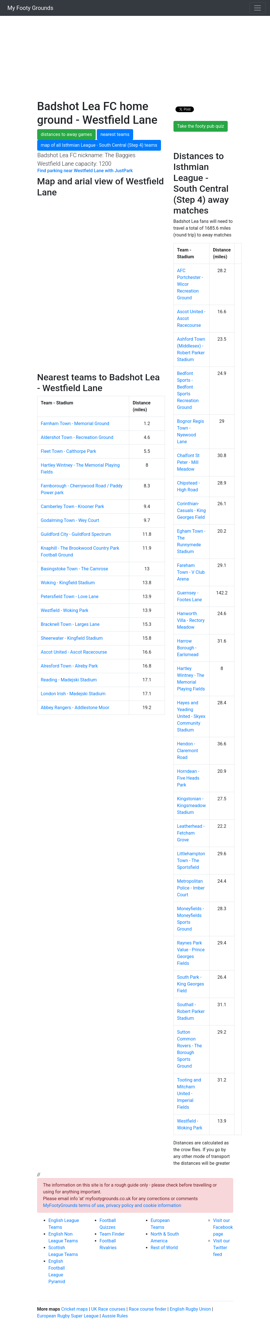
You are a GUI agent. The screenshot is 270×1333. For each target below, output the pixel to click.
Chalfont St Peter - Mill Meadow (188, 462)
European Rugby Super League (68, 1316)
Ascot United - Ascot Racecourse (74, 652)
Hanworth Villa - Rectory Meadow (191, 620)
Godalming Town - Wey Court (70, 520)
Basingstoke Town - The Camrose (74, 568)
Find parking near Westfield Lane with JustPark (85, 170)
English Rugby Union (190, 1309)
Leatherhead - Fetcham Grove (191, 833)
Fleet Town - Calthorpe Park (68, 451)
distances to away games (66, 134)
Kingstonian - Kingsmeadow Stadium (191, 805)
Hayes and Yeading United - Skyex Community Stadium (191, 716)
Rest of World (164, 1247)
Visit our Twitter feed (221, 1247)
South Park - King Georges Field (190, 983)
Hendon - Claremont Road (187, 750)
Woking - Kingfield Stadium (68, 582)
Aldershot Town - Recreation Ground (77, 437)
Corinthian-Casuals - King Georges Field (191, 510)
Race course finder (147, 1309)
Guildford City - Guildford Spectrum (76, 534)
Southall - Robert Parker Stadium (191, 1011)
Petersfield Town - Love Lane (70, 596)
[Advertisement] (135, 60)
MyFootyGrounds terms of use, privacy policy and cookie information (112, 1205)
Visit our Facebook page (223, 1227)
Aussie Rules (115, 1316)
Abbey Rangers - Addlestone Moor (75, 707)
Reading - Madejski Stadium (69, 680)
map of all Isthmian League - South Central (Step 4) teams (99, 145)
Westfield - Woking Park (65, 610)
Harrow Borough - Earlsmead (188, 647)
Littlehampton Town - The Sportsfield (191, 860)
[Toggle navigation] (257, 8)
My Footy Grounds (29, 8)
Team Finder (112, 1234)
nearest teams (115, 134)
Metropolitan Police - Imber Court (191, 887)
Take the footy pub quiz (200, 126)
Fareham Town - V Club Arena (191, 572)
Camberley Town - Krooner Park (72, 506)
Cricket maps (74, 1309)
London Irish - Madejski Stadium (73, 693)
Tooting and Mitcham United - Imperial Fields (189, 1093)
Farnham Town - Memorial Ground (75, 423)
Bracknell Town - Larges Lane (70, 624)
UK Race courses (108, 1309)
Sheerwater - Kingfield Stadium (72, 638)
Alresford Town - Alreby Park (69, 666)
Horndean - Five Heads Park (188, 778)
